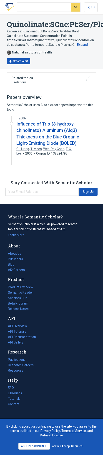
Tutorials (14, 398)
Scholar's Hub (17, 298)
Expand (82, 44)
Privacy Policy (50, 431)
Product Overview (20, 287)
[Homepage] (9, 7)
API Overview (17, 326)
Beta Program (18, 303)
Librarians (15, 393)
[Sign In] (91, 7)
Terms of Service (73, 431)
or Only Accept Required (67, 446)
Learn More (16, 235)
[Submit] (75, 7)
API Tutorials (17, 331)
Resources (15, 370)
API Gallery (15, 342)
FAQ (11, 388)
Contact (13, 404)
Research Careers (21, 365)
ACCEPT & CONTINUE (34, 446)
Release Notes (18, 309)
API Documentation (22, 337)
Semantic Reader (20, 292)
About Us (14, 253)
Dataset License (51, 435)
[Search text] (44, 7)
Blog (13, 264)
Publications (16, 359)
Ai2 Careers (16, 270)
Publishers (15, 259)
